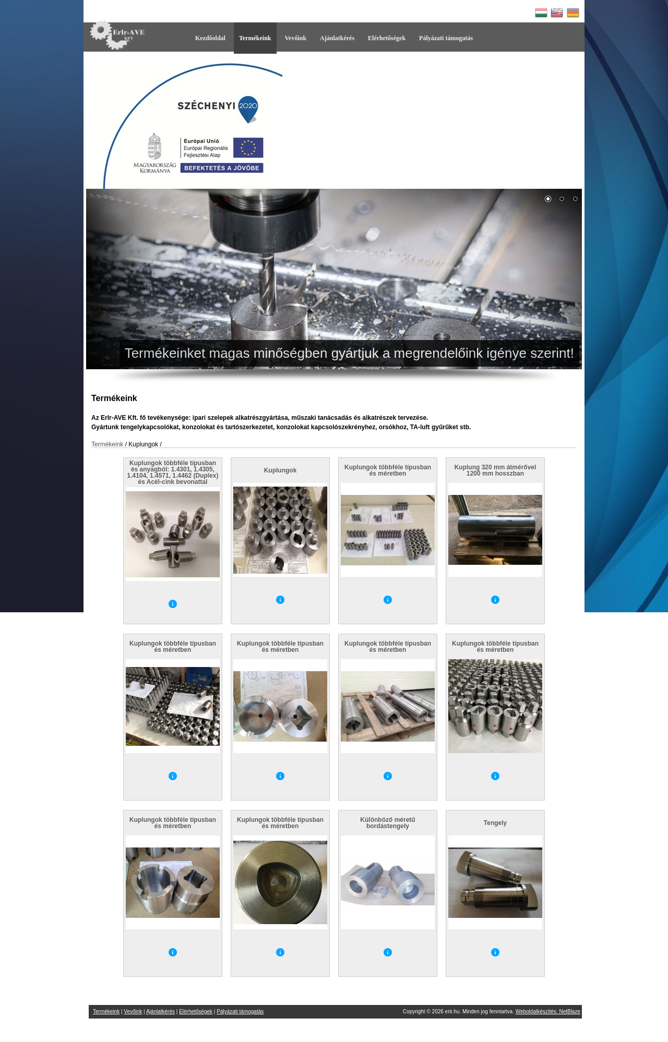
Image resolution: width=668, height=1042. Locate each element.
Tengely (495, 823)
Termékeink (255, 38)
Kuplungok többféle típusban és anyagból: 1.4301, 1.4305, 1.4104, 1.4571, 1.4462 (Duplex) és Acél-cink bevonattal (173, 472)
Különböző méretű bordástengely (387, 823)
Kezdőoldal (210, 38)
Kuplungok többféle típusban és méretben (387, 470)
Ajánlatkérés (337, 38)
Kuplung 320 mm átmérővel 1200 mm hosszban (495, 470)
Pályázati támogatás (446, 38)
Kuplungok (280, 470)
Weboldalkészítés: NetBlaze (548, 1011)
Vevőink (296, 38)
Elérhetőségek (386, 38)
